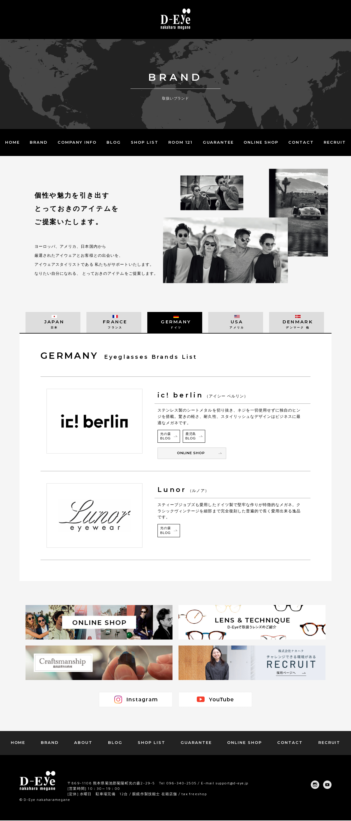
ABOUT (83, 743)
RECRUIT (335, 142)
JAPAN (53, 324)
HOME (12, 142)
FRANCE (113, 324)
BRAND (39, 142)
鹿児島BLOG (191, 436)
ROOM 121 (180, 142)
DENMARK (296, 324)
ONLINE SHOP (261, 142)
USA (235, 324)
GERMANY (174, 324)
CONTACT (301, 142)
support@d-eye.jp (233, 783)
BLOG (113, 142)
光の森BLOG (166, 436)
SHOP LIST (144, 142)
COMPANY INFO (77, 142)
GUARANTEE (218, 142)
